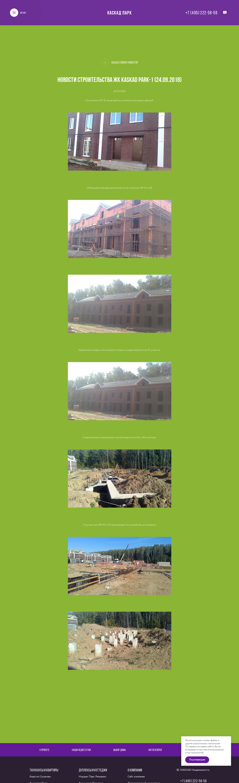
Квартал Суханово (40, 777)
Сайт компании (136, 777)
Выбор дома (119, 749)
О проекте (44, 749)
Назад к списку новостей (120, 62)
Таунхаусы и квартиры (44, 770)
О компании (135, 770)
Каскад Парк (119, 12)
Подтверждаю (197, 759)
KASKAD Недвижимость (194, 770)
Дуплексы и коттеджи (93, 770)
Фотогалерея (155, 749)
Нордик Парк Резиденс (92, 777)
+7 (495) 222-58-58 (201, 12)
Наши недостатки (81, 749)
